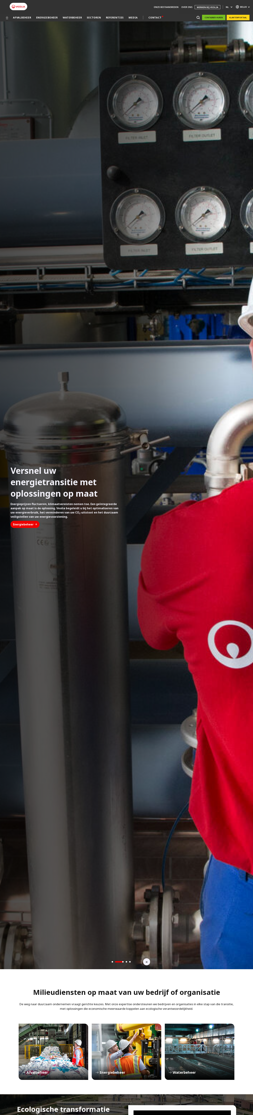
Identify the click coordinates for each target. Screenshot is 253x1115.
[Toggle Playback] (146, 961)
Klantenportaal (238, 17)
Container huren (214, 17)
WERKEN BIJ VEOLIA (207, 7)
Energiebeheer (25, 524)
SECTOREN (94, 17)
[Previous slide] (106, 961)
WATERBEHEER (72, 17)
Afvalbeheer (53, 1052)
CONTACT (154, 17)
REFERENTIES (115, 17)
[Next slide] (136, 961)
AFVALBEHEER (22, 17)
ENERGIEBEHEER (47, 17)
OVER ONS (186, 7)
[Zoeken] (198, 17)
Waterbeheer (199, 1052)
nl (227, 7)
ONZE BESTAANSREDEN (166, 7)
